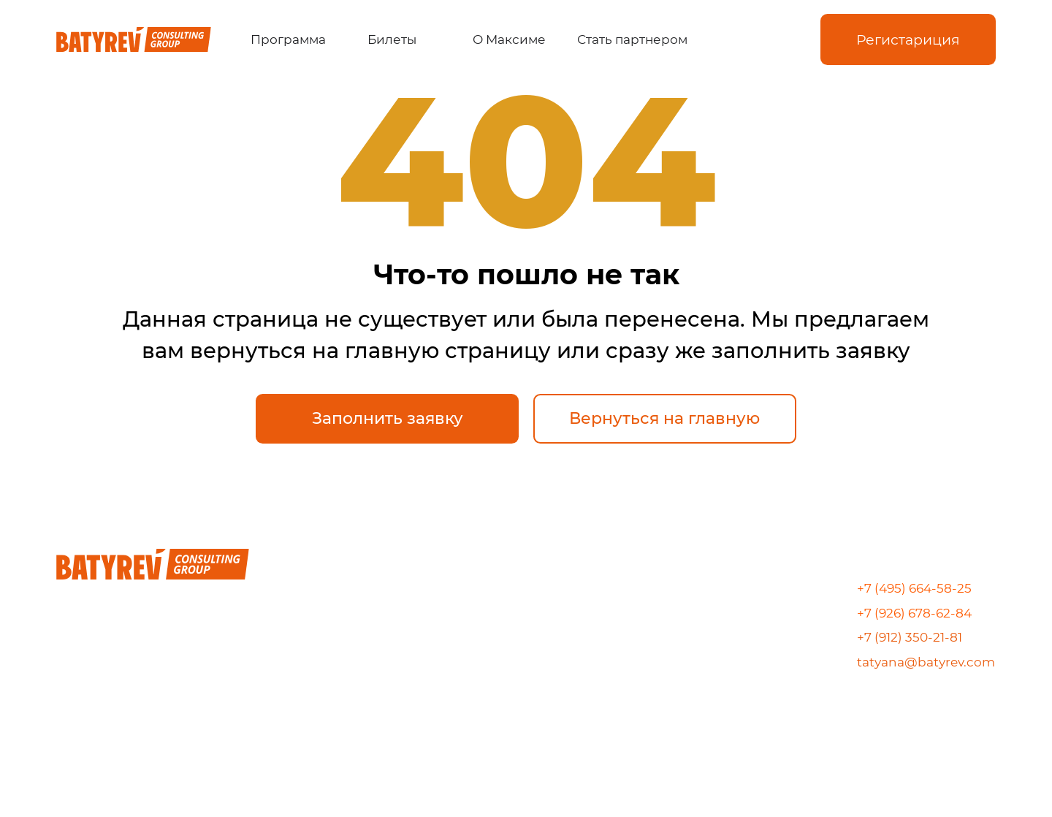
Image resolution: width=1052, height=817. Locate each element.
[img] (740, 39)
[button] (908, 39)
